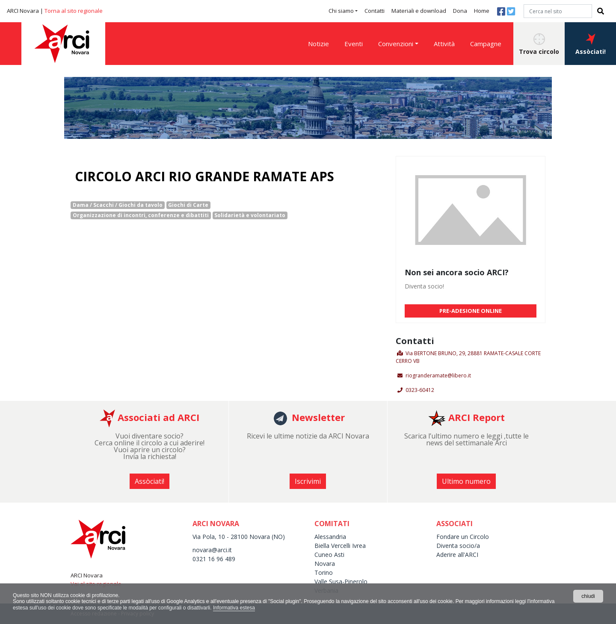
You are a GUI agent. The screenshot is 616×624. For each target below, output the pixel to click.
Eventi (353, 43)
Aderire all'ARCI (457, 554)
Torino (323, 572)
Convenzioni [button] (395, 43)
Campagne (485, 43)
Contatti (374, 11)
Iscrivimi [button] (308, 481)
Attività (444, 43)
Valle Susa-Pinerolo (340, 581)
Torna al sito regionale (73, 11)
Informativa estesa (234, 608)
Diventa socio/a (458, 546)
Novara (324, 563)
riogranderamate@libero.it (438, 375)
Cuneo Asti (329, 554)
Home (481, 11)
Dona (460, 11)
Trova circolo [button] (539, 44)
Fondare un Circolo (462, 537)
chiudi (588, 596)
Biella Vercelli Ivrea (340, 546)
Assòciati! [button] (590, 44)
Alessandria (330, 537)
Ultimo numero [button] (466, 481)
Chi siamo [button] (341, 11)
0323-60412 (420, 390)
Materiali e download (418, 11)
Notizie (318, 43)
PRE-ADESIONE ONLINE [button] (470, 311)
